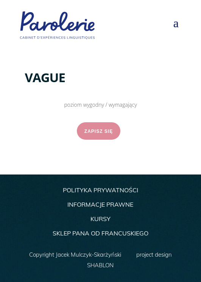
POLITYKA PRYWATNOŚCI (100, 190)
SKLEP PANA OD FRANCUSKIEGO (100, 233)
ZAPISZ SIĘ (98, 131)
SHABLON (100, 265)
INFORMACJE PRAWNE (100, 204)
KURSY (100, 219)
